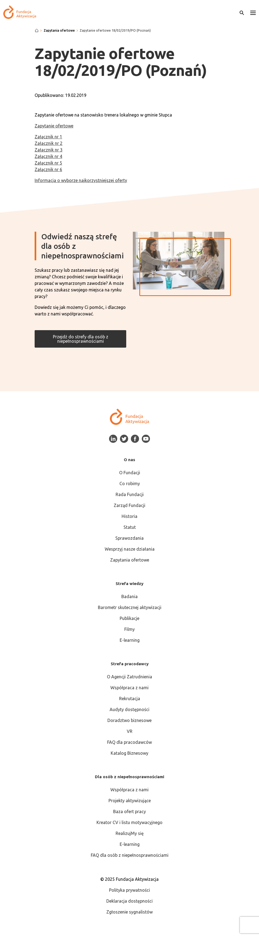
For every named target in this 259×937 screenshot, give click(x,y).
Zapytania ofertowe (129, 559)
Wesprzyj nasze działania (130, 549)
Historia (129, 516)
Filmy (129, 629)
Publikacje (129, 618)
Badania (129, 596)
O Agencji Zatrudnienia (129, 676)
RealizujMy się (130, 833)
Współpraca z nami (129, 687)
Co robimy (129, 483)
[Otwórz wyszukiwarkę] (241, 12)
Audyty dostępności (129, 709)
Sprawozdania (129, 538)
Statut (130, 527)
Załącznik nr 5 (48, 162)
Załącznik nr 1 (48, 136)
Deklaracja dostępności (129, 901)
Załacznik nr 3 (48, 149)
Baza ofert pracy (129, 811)
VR (129, 731)
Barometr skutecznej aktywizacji (129, 607)
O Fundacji (129, 472)
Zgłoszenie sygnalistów (129, 911)
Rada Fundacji (130, 494)
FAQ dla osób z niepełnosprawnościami (129, 855)
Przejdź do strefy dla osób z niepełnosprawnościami (80, 339)
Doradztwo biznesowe (129, 720)
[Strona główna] (37, 30)
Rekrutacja (129, 698)
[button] (253, 12)
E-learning (130, 640)
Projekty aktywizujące (130, 800)
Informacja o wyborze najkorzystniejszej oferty (81, 180)
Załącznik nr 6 (48, 169)
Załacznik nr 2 (48, 143)
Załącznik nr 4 (48, 156)
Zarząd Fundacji (129, 505)
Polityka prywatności (129, 890)
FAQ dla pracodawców (129, 742)
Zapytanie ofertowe (54, 125)
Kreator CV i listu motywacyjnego (129, 822)
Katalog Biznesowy (129, 753)
